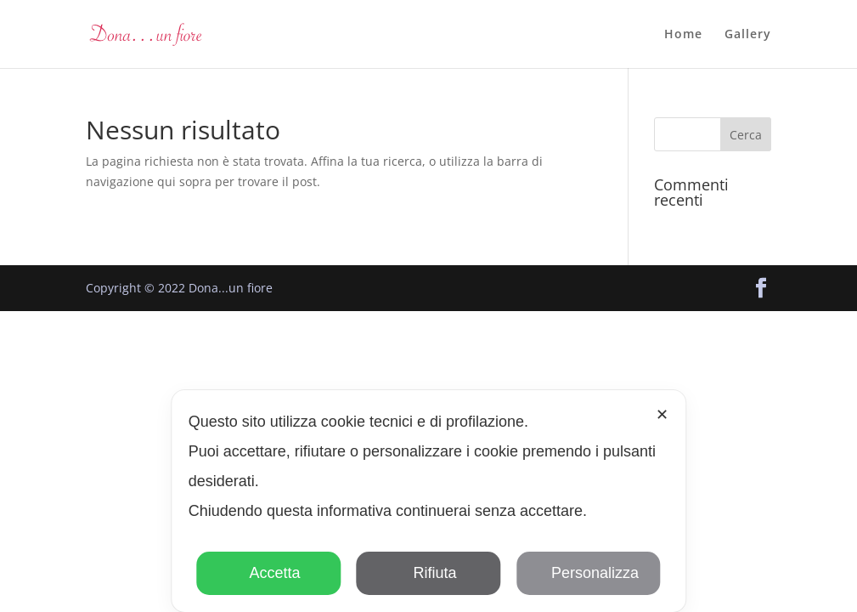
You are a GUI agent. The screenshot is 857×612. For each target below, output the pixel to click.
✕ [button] (662, 414)
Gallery (748, 35)
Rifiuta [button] (428, 572)
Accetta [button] (269, 572)
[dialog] (428, 501)
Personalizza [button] (588, 572)
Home (683, 35)
